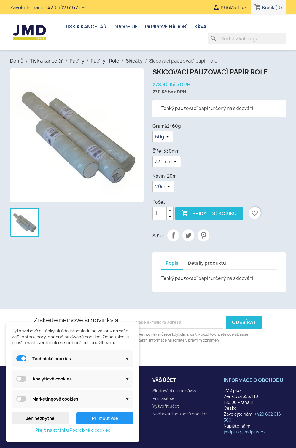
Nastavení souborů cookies (180, 414)
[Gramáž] (162, 136)
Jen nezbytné (40, 418)
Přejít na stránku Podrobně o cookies (72, 430)
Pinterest (203, 235)
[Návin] (163, 186)
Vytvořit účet (165, 406)
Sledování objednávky (174, 390)
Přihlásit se (163, 398)
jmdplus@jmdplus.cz (244, 432)
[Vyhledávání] (247, 38)
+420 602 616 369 (64, 7)
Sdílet (173, 235)
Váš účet (164, 380)
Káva (200, 26)
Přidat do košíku (209, 213)
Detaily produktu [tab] (207, 263)
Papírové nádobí (166, 26)
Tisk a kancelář (85, 26)
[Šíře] (166, 161)
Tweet (188, 235)
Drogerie (125, 26)
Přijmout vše (105, 418)
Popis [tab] (172, 263)
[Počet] (159, 213)
